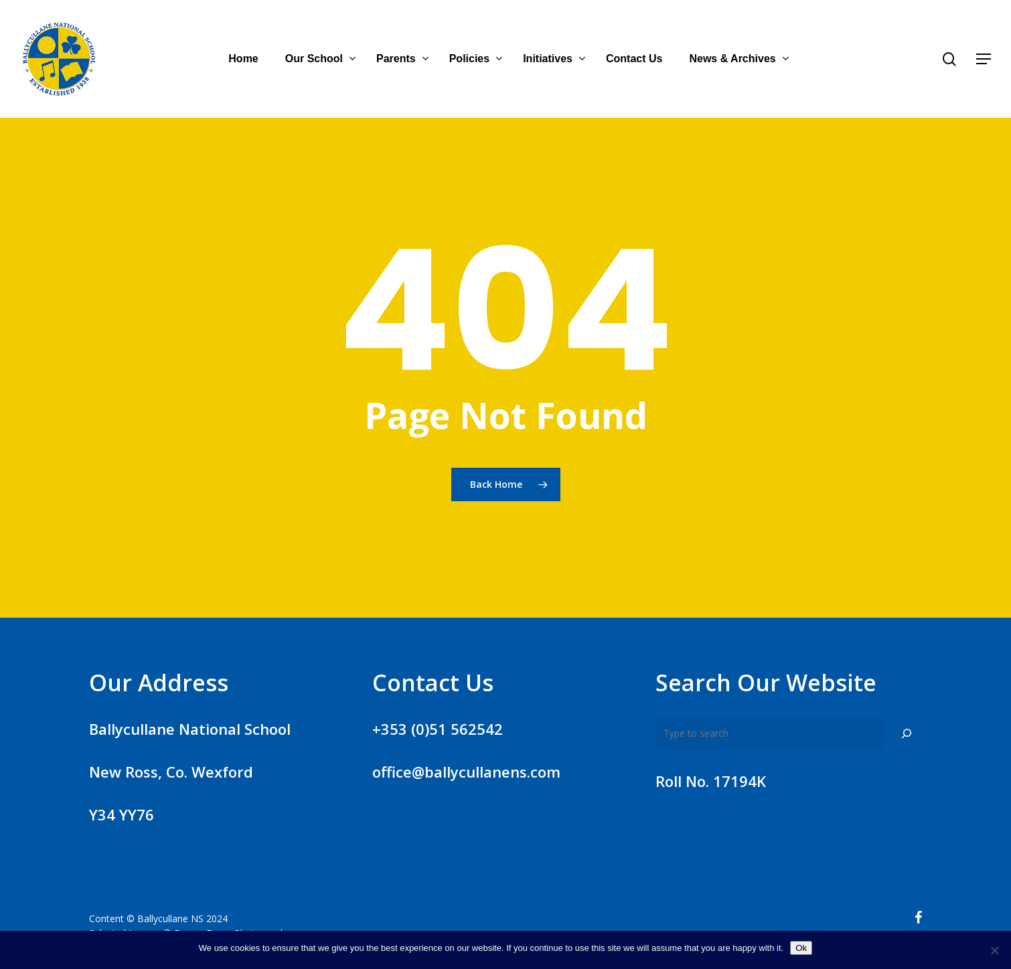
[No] (994, 950)
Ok (801, 948)
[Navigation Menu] (984, 59)
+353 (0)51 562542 (437, 729)
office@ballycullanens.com (466, 772)
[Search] (906, 733)
